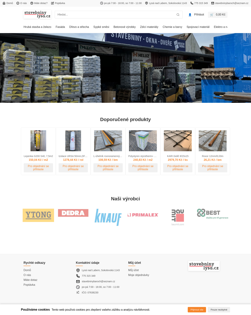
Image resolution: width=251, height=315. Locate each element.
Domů (27, 270)
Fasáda (60, 26)
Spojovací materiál (198, 26)
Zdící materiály (149, 26)
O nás (27, 275)
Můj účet (133, 270)
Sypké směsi (101, 26)
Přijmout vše (197, 309)
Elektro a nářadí (224, 26)
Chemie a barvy (172, 26)
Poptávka (29, 284)
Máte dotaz (30, 279)
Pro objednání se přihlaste (38, 168)
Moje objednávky (138, 275)
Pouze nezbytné (219, 309)
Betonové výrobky (124, 26)
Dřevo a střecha (79, 26)
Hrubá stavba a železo (37, 26)
